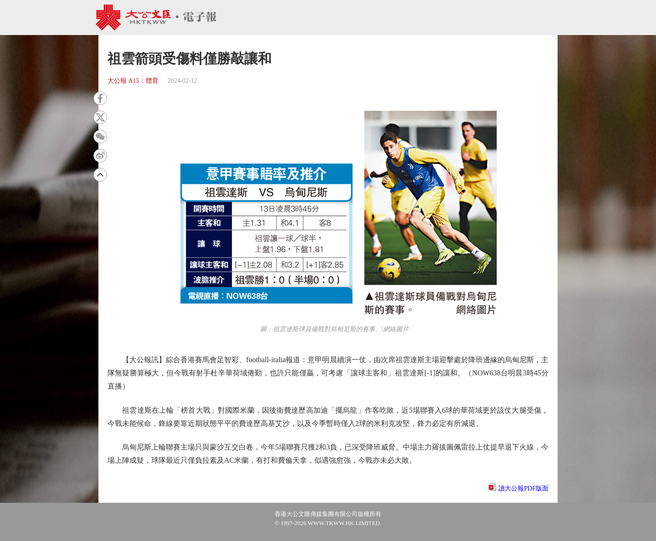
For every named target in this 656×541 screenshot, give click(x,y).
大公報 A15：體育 (133, 80)
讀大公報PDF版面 (523, 488)
